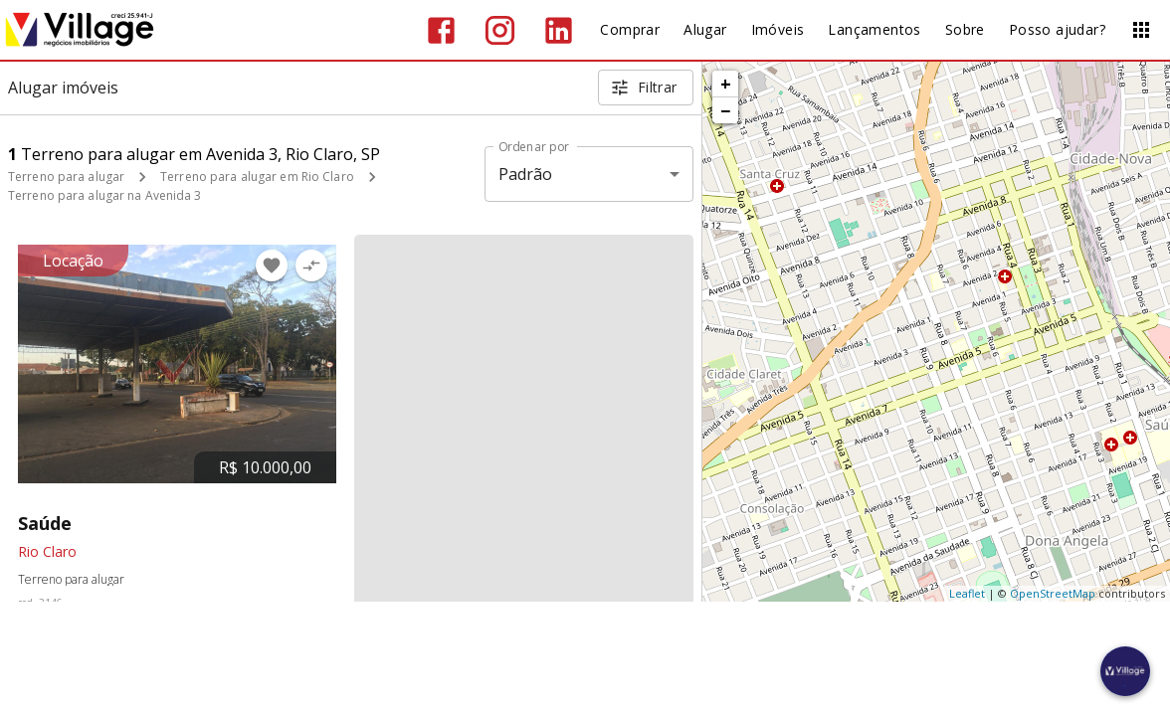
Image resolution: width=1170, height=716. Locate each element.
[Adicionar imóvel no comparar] (311, 265)
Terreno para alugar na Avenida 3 (105, 195)
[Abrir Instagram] (500, 30)
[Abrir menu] (1141, 30)
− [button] (725, 110)
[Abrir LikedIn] (558, 30)
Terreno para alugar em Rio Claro (257, 176)
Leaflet (967, 593)
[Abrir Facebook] (441, 30)
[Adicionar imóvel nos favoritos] (272, 265)
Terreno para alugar (66, 176)
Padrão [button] (525, 174)
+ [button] (725, 83)
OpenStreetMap (1052, 593)
